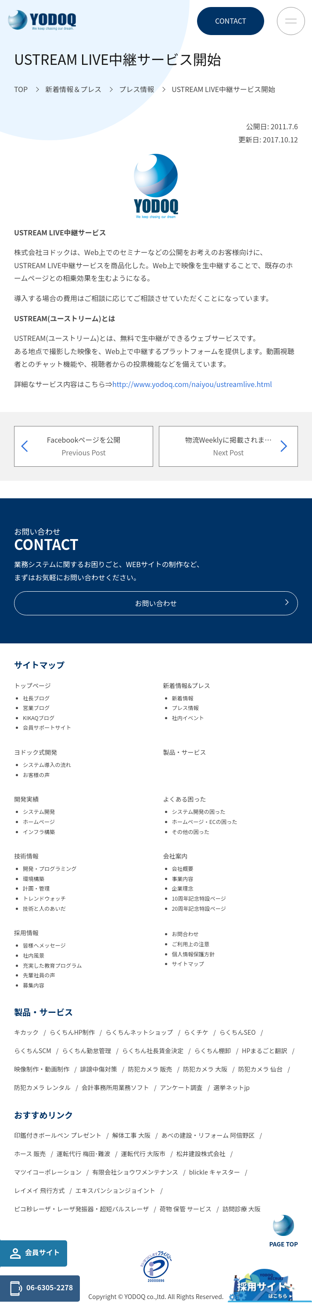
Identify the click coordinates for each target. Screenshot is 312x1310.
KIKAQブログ (38, 718)
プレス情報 (185, 708)
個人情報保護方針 (193, 954)
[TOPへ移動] (21, 89)
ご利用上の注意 (191, 944)
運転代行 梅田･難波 (84, 1153)
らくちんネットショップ (139, 1032)
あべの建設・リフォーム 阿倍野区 (208, 1135)
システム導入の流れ (47, 765)
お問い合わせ (212, 603)
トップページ (32, 685)
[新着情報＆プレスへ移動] (73, 89)
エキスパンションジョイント (116, 1190)
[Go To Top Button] (283, 1231)
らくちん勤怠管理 (87, 1050)
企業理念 (183, 888)
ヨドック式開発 (35, 752)
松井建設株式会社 (201, 1153)
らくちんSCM (33, 1050)
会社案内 (175, 856)
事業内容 (183, 879)
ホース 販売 (30, 1153)
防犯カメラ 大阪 (206, 1069)
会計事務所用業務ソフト (116, 1087)
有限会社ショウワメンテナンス (135, 1172)
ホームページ (39, 822)
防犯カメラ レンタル (43, 1087)
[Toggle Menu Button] (291, 21)
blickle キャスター (215, 1172)
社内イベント (188, 718)
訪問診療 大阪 (241, 1208)
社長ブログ (36, 698)
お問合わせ (185, 934)
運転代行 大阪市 (144, 1153)
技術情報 (26, 856)
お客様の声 (36, 775)
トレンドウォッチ (44, 898)
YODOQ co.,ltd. (146, 1296)
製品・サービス (184, 752)
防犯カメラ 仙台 (261, 1069)
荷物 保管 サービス (186, 1208)
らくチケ (197, 1032)
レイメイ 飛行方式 (40, 1190)
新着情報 (183, 698)
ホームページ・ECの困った (204, 822)
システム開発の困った (199, 812)
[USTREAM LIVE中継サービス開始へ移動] (223, 89)
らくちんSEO (238, 1032)
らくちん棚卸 (213, 1050)
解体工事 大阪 (132, 1135)
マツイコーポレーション (48, 1172)
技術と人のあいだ (44, 908)
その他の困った (191, 832)
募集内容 (33, 985)
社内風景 (33, 955)
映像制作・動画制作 (42, 1069)
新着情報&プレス (187, 685)
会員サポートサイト (47, 727)
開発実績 (26, 799)
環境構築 (33, 879)
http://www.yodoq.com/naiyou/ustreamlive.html (192, 384)
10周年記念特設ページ (199, 898)
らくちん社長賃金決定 (153, 1050)
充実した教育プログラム (52, 965)
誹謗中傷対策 (99, 1069)
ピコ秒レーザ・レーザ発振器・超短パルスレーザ (82, 1208)
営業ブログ (36, 708)
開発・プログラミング (50, 869)
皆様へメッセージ (44, 945)
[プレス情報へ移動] (136, 89)
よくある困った (184, 799)
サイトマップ (188, 964)
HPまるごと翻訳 (265, 1050)
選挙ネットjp (232, 1087)
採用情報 (26, 932)
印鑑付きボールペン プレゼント (58, 1135)
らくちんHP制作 (73, 1032)
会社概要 (183, 869)
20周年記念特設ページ (199, 908)
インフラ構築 (39, 832)
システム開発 (39, 812)
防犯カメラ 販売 (150, 1069)
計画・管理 (36, 888)
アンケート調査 (182, 1087)
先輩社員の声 (39, 975)
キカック (27, 1032)
